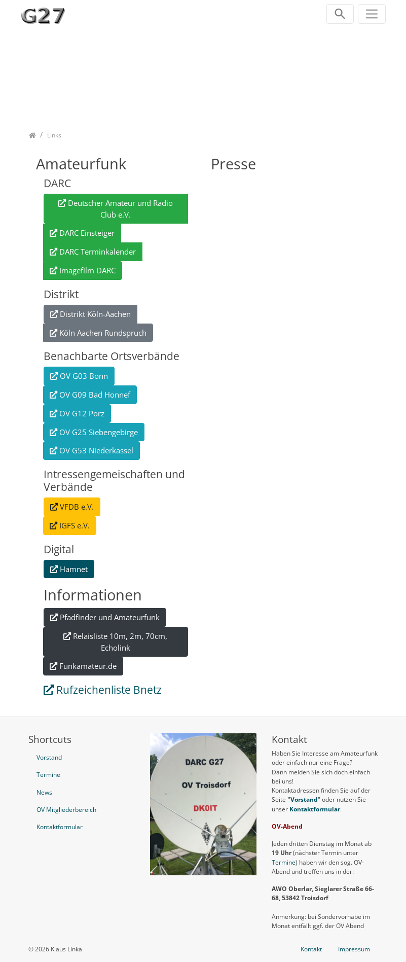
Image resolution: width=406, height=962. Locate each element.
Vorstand (304, 799)
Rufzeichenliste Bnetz (109, 690)
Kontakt (311, 949)
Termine (284, 862)
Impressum (354, 949)
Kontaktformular (314, 809)
